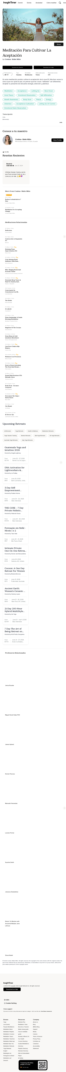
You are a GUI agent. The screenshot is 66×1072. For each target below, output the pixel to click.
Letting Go (35, 91)
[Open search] (60, 2)
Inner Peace (8, 95)
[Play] (7, 37)
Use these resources (46, 1011)
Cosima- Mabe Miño (13, 59)
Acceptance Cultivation (25, 104)
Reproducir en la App (48, 67)
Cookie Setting (10, 1003)
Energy (48, 99)
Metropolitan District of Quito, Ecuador (26, 141)
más (61, 122)
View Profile (57, 140)
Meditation (8, 91)
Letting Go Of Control (47, 104)
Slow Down (48, 91)
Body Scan (27, 99)
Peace (38, 99)
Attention (8, 104)
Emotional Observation (27, 95)
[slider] (11, 37)
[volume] (59, 37)
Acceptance (22, 91)
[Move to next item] (64, 236)
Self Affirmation (46, 95)
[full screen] (53, 37)
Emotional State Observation (15, 108)
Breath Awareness (11, 99)
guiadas (18, 75)
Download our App (12, 989)
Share (59, 44)
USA (7, 1000)
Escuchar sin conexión (17, 67)
